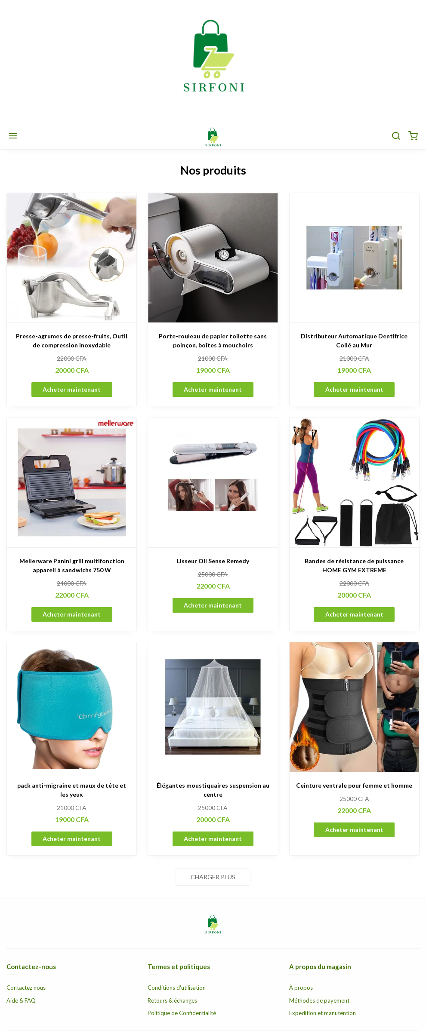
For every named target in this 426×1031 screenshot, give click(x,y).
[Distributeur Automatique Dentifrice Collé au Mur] (354, 257)
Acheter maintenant (72, 389)
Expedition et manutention (322, 1013)
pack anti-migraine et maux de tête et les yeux (71, 790)
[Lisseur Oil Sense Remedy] (213, 482)
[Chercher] (395, 136)
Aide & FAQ (21, 1000)
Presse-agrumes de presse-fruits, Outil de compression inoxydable (71, 340)
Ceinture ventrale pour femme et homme (354, 785)
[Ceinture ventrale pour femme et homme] (354, 707)
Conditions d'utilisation (177, 987)
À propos (301, 987)
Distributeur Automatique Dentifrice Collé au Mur (354, 340)
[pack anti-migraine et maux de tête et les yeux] (71, 707)
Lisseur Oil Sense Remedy (213, 561)
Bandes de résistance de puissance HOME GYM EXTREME (354, 565)
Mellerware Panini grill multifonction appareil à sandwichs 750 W (71, 565)
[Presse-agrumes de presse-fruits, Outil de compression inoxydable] (71, 257)
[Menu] (12, 136)
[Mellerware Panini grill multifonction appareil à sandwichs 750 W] (71, 482)
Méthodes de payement (319, 1000)
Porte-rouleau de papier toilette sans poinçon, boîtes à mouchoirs (213, 340)
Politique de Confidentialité (182, 1013)
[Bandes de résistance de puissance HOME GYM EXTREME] (354, 482)
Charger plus (213, 877)
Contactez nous (26, 987)
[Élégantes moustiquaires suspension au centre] (213, 707)
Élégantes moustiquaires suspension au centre (213, 790)
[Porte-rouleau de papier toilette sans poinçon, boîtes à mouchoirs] (213, 257)
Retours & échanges (172, 1000)
